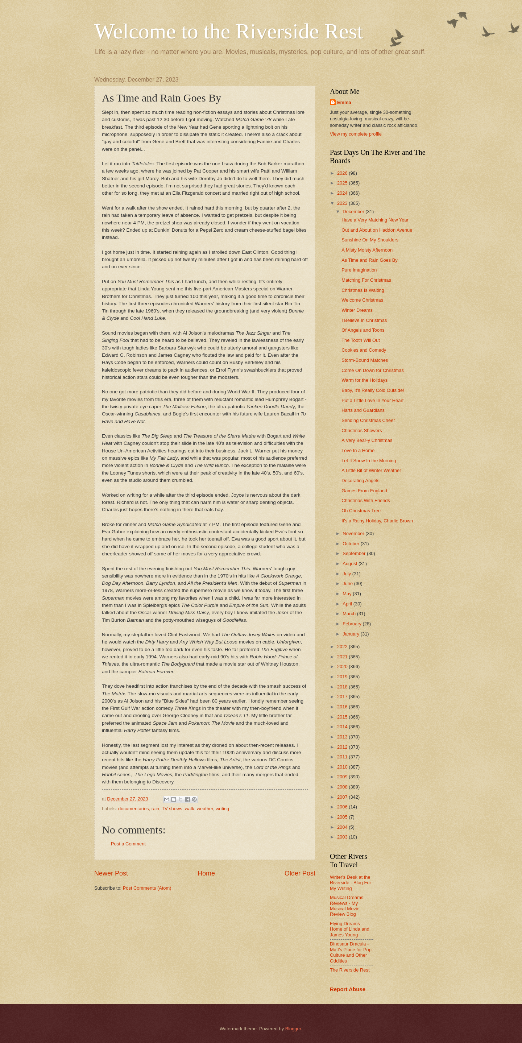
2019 (343, 676)
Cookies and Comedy (363, 350)
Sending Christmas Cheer (368, 420)
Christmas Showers (361, 430)
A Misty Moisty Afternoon (367, 250)
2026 (343, 173)
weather (205, 808)
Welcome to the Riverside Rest (228, 31)
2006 (343, 807)
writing (222, 808)
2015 (343, 717)
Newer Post (111, 873)
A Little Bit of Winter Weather (371, 470)
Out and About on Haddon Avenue (376, 230)
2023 (343, 203)
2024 (343, 193)
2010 (343, 767)
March (350, 613)
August (351, 563)
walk (189, 808)
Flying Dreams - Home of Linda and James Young (349, 929)
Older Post (300, 873)
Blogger (293, 1028)
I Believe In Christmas (364, 320)
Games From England (364, 490)
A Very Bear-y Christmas (366, 440)
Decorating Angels (360, 480)
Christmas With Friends (365, 500)
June (348, 583)
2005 (343, 817)
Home (206, 873)
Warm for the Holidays (364, 380)
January (351, 634)
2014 (343, 726)
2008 (343, 787)
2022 (343, 646)
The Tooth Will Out (360, 340)
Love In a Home (357, 450)
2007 (343, 797)
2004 (343, 827)
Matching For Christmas (366, 280)
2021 (343, 656)
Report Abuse (347, 989)
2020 (343, 666)
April (348, 604)
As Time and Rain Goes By (369, 260)
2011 (343, 757)
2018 (343, 687)
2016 (343, 706)
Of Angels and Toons (363, 330)
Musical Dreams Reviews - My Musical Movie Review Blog (346, 906)
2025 (343, 183)
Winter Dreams (357, 310)
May (348, 593)
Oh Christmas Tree (361, 510)
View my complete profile (356, 134)
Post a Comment (128, 844)
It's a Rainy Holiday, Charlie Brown (377, 520)
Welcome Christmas (362, 300)
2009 (343, 776)
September (355, 553)
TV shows (172, 808)
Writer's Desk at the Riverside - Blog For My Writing (350, 882)
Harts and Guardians (363, 410)
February (352, 623)
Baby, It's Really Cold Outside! (372, 390)
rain (155, 808)
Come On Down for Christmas (372, 370)
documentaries (133, 808)
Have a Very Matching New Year (375, 220)
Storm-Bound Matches (364, 360)
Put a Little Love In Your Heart (372, 400)
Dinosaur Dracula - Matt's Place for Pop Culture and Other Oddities (351, 952)
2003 (343, 837)
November (354, 533)
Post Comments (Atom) (147, 888)
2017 (343, 696)
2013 (343, 737)
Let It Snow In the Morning (368, 460)
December (354, 211)
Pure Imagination (359, 270)
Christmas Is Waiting (362, 290)
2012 (343, 747)
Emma (344, 102)
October (351, 543)
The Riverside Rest (349, 970)
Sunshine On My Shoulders (369, 240)
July (347, 573)
